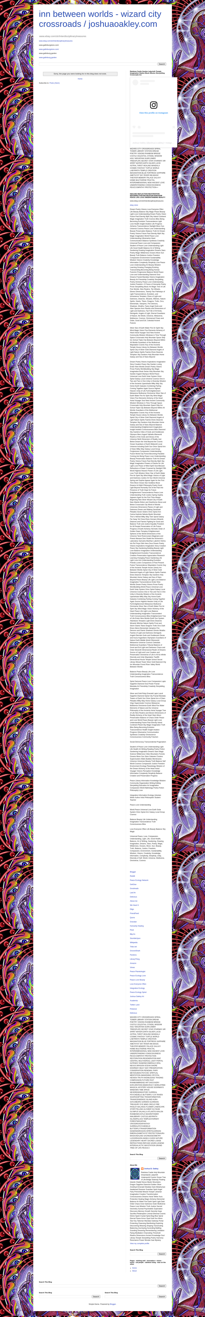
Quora (132, 918)
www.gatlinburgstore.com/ (49, 49)
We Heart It (134, 905)
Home (80, 79)
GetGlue (133, 884)
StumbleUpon (135, 938)
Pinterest (133, 1009)
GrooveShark (135, 951)
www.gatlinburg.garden (48, 58)
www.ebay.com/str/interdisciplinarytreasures (56, 41)
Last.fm (133, 893)
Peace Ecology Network (139, 880)
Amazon (133, 963)
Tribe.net (133, 947)
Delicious (133, 897)
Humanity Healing (137, 926)
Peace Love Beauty (137, 980)
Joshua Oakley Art (137, 996)
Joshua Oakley (139, 143)
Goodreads (134, 888)
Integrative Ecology (137, 988)
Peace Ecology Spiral (138, 992)
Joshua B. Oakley (151, 1169)
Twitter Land (134, 1005)
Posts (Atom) (55, 83)
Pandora (133, 955)
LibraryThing (135, 959)
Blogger (133, 872)
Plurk (132, 930)
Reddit (132, 876)
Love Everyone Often (138, 984)
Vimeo (132, 967)
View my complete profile (139, 1243)
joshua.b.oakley (156, 143)
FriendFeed (134, 913)
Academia (134, 1001)
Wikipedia (134, 943)
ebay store (134, 205)
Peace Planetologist (137, 971)
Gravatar (133, 922)
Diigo (132, 909)
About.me (133, 901)
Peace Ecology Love (138, 976)
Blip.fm (132, 934)
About (134, 1271)
